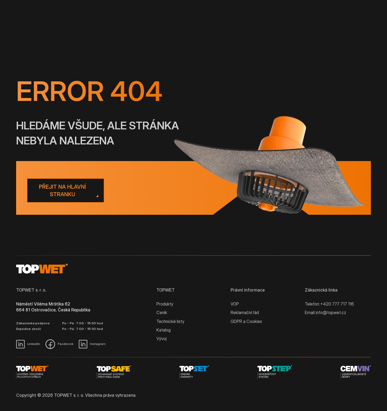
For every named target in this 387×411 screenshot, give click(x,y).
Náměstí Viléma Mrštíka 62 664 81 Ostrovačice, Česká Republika (53, 306)
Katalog (163, 330)
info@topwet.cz (331, 312)
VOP (235, 304)
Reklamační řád (245, 312)
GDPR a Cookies (246, 321)
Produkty (164, 304)
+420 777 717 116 (337, 304)
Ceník (161, 312)
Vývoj (161, 338)
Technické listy (170, 321)
